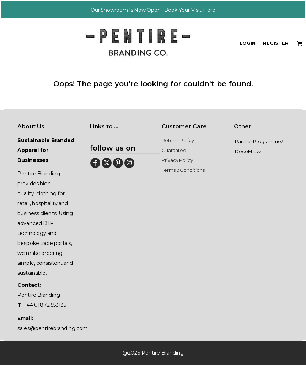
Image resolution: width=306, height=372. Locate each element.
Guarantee (174, 157)
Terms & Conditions (183, 177)
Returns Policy (178, 147)
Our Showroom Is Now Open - (153, 10)
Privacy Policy (177, 167)
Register (276, 43)
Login (248, 43)
